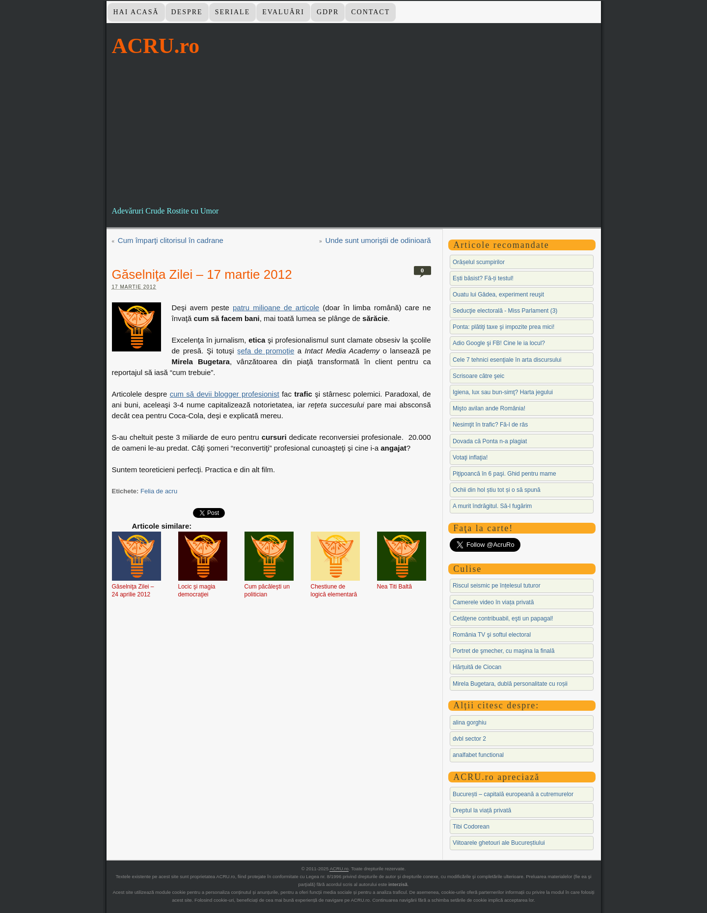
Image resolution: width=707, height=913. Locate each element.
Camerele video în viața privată (493, 602)
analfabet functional (478, 755)
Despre (187, 12)
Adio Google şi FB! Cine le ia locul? (499, 343)
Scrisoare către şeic (478, 376)
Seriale (232, 12)
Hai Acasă (136, 12)
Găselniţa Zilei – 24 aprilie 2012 (133, 590)
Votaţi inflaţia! (470, 457)
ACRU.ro (156, 46)
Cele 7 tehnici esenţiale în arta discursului (507, 359)
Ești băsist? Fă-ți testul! (483, 278)
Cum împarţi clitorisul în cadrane (170, 240)
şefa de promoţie (265, 351)
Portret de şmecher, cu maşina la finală (503, 650)
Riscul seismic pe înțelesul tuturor (497, 585)
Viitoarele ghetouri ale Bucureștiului (499, 842)
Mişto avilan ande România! (489, 408)
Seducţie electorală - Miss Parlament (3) (505, 310)
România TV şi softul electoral (492, 634)
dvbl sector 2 (469, 738)
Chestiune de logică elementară (334, 590)
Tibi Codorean (471, 826)
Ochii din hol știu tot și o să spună (497, 489)
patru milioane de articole (276, 307)
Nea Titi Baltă (394, 586)
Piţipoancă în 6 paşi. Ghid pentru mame (504, 473)
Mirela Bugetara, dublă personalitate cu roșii (510, 683)
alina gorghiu (470, 722)
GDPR (328, 12)
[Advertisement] (354, 132)
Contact (370, 12)
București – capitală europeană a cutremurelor (513, 794)
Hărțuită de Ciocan (477, 667)
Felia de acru (158, 491)
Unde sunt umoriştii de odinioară (378, 240)
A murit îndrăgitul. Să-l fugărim (492, 506)
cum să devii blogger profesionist (224, 394)
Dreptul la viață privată (482, 810)
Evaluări (283, 12)
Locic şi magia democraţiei (197, 590)
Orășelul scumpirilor (479, 262)
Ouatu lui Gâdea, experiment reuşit (498, 294)
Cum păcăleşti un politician (267, 590)
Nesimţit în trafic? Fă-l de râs (490, 424)
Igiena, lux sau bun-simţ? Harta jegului (503, 392)
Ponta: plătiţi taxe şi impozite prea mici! (503, 326)
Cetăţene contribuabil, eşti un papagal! (503, 618)
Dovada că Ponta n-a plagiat (490, 441)
